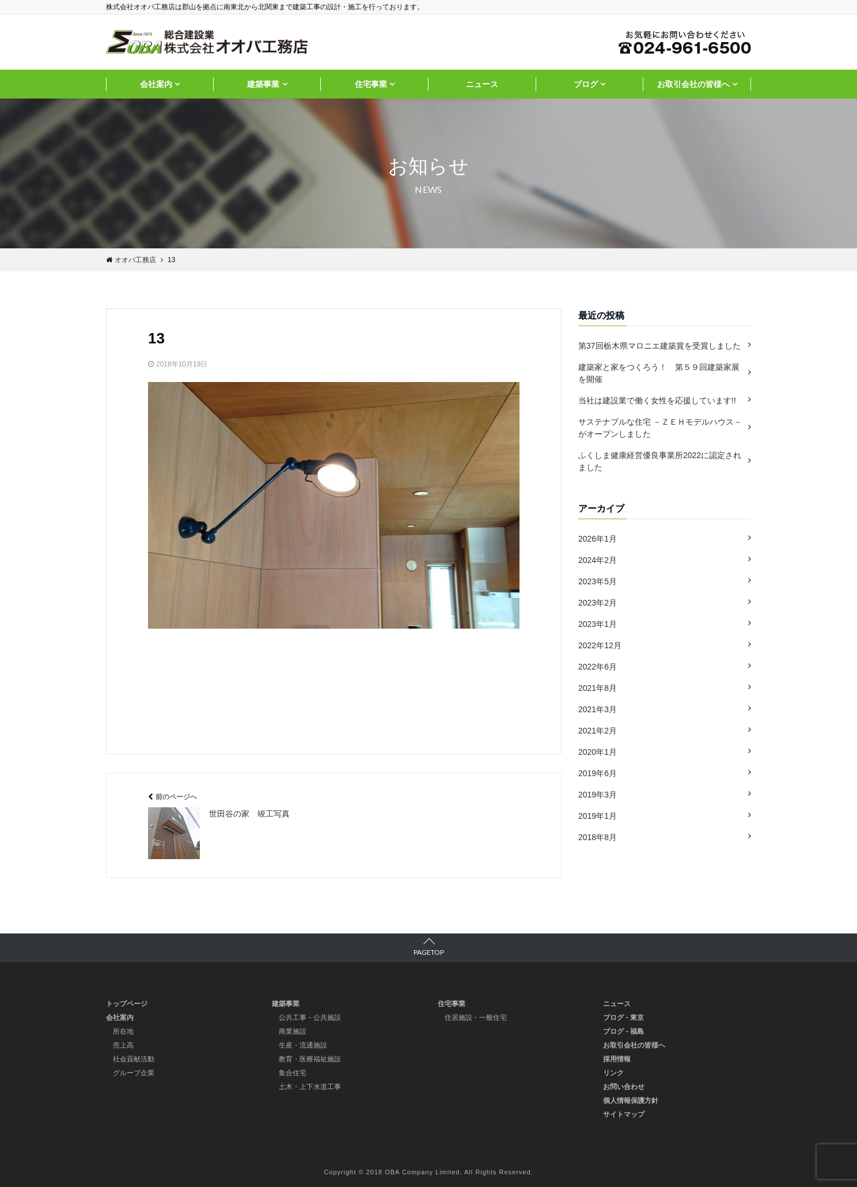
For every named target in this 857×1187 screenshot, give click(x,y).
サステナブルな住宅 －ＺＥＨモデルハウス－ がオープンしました (660, 427)
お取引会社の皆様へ (693, 84)
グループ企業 (133, 1073)
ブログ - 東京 (623, 1018)
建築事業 (263, 84)
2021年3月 (597, 709)
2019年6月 (597, 773)
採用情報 (617, 1059)
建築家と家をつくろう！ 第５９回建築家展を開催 (659, 373)
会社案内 (156, 84)
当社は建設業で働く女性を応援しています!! (657, 400)
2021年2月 (597, 730)
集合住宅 (292, 1073)
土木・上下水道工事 (310, 1087)
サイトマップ (623, 1114)
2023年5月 (597, 581)
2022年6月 (597, 666)
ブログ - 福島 (623, 1031)
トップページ (126, 1004)
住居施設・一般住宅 (476, 1018)
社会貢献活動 (133, 1059)
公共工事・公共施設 (310, 1018)
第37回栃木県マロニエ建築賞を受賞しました (659, 345)
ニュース (482, 84)
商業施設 (292, 1031)
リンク (613, 1073)
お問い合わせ (623, 1087)
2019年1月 (597, 816)
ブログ (586, 84)
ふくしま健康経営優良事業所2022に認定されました (659, 461)
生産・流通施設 (303, 1045)
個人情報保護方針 (630, 1101)
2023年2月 (597, 602)
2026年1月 (597, 538)
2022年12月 (599, 645)
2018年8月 (597, 837)
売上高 (123, 1045)
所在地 (123, 1031)
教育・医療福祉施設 (310, 1059)
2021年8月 (597, 688)
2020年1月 (597, 752)
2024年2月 (597, 560)
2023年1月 (597, 624)
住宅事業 (371, 84)
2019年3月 (597, 794)
